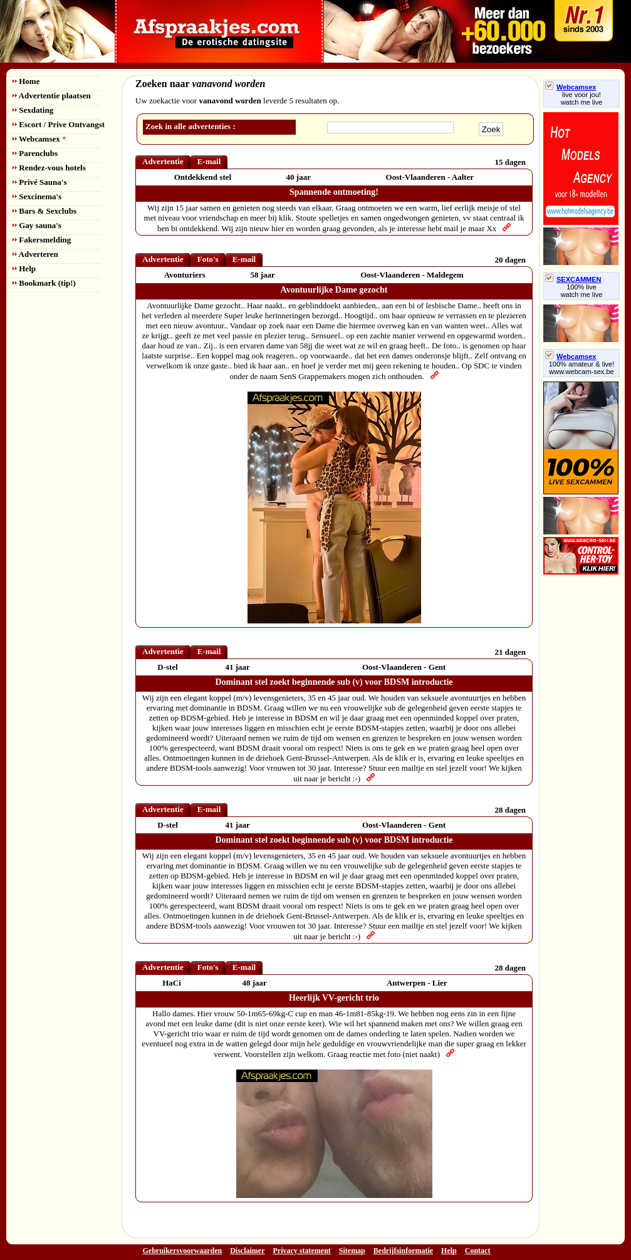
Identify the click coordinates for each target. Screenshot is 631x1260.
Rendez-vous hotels (49, 167)
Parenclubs (35, 153)
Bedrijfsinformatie (403, 1250)
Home (26, 81)
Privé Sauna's (39, 182)
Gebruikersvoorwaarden (182, 1250)
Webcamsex (39, 138)
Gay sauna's (37, 225)
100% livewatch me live (582, 290)
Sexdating (33, 110)
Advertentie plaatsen (52, 95)
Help (24, 268)
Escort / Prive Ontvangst (59, 124)
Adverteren (35, 254)
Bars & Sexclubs (44, 211)
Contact (478, 1250)
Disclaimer (247, 1250)
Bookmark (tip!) (44, 283)
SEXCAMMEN (573, 279)
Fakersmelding (42, 239)
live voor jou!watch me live (582, 98)
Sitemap (352, 1250)
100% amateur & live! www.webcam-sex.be (582, 367)
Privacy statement (302, 1250)
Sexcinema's (37, 196)
